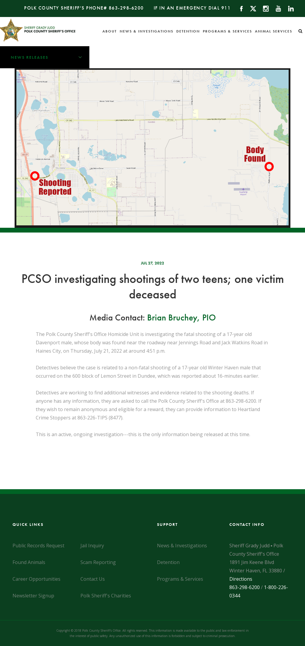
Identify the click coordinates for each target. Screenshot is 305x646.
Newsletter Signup (33, 595)
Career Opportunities (36, 579)
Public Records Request (38, 545)
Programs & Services (227, 31)
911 (226, 8)
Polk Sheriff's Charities (105, 595)
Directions (240, 579)
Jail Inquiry (92, 545)
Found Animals (29, 562)
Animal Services (273, 31)
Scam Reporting (98, 562)
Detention (188, 31)
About (109, 31)
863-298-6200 (126, 8)
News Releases (50, 57)
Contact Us (92, 579)
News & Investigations (146, 31)
